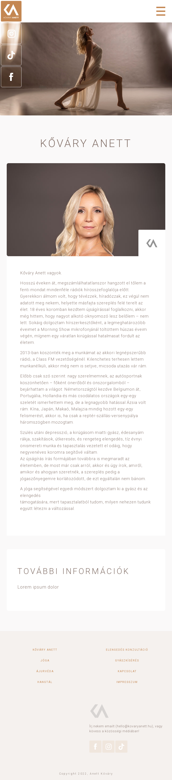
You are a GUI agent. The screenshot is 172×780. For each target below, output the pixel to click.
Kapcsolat (127, 671)
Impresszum (127, 682)
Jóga (45, 660)
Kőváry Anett (45, 649)
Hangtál (44, 682)
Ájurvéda (45, 671)
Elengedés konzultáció (127, 649)
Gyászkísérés (127, 660)
